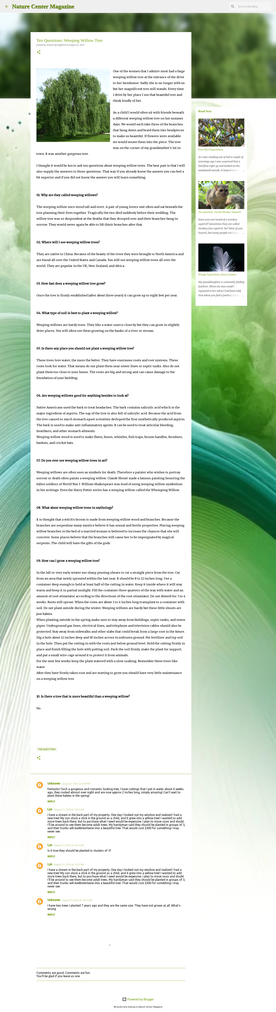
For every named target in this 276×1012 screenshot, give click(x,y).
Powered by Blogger (138, 999)
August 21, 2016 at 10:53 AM (69, 809)
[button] (38, 52)
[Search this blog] (252, 6)
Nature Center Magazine (43, 6)
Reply (51, 801)
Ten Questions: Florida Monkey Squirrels (219, 212)
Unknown (53, 783)
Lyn (49, 809)
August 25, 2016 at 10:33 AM (77, 900)
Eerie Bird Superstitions (210, 149)
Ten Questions (47, 749)
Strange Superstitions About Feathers (217, 274)
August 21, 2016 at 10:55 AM (69, 845)
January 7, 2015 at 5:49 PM (76, 783)
